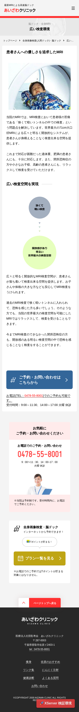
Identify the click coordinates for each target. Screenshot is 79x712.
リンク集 (28, 669)
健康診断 (28, 677)
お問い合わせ (39, 685)
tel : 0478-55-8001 (39, 649)
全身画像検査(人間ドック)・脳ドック (42, 40)
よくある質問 (50, 677)
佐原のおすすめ (50, 661)
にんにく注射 (50, 669)
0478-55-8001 (33, 395)
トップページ (10, 40)
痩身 (28, 661)
